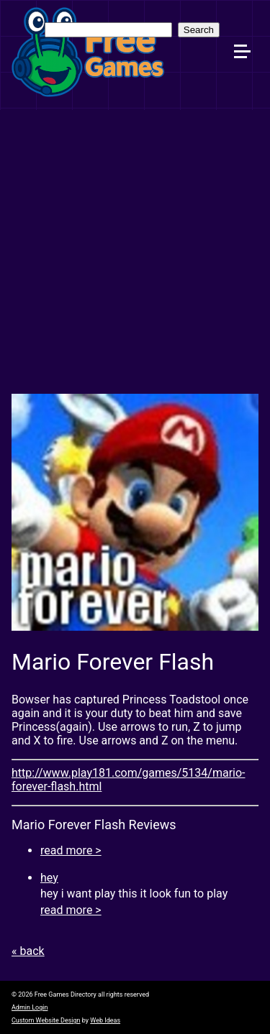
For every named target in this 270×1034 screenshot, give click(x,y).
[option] (135, 512)
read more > (71, 850)
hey (49, 878)
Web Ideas (105, 1020)
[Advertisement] (135, 252)
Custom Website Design (46, 1020)
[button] (248, 22)
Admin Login (30, 1007)
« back (28, 951)
